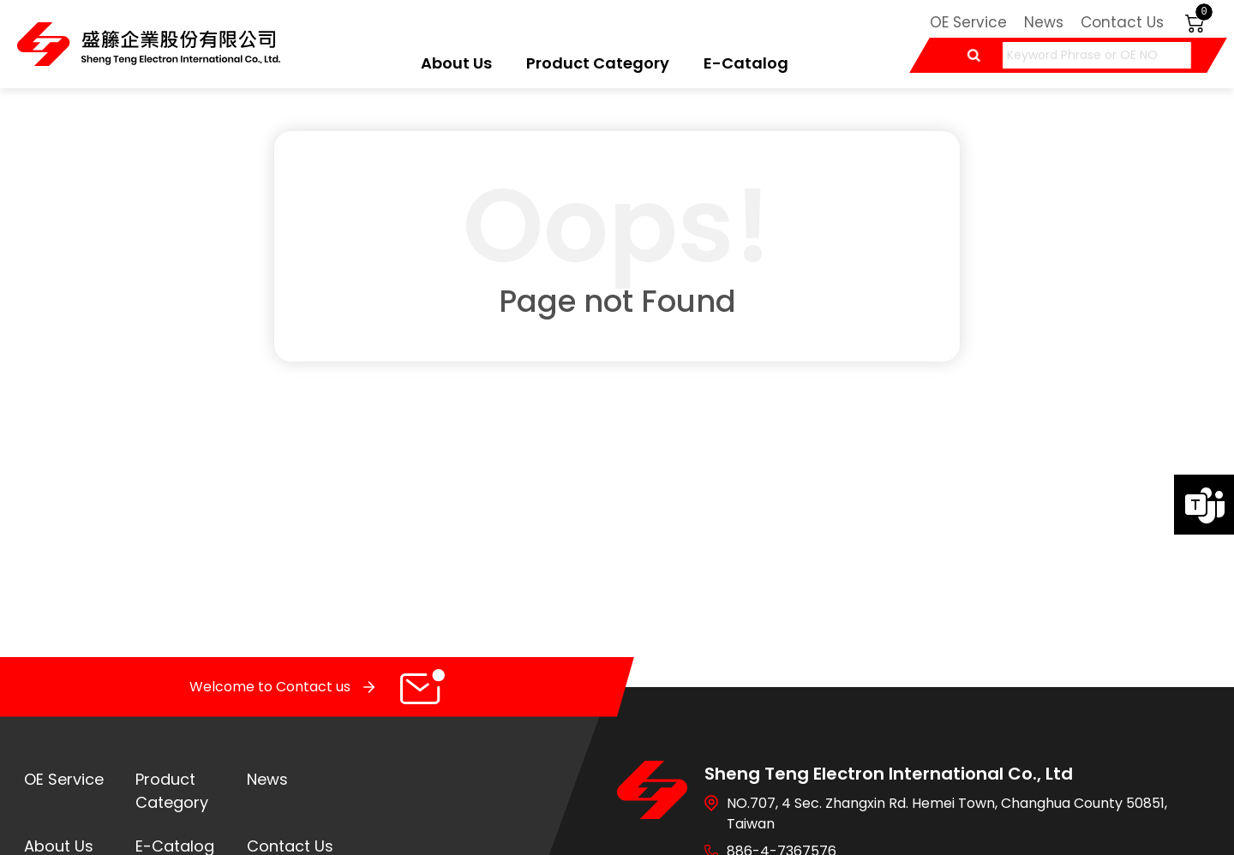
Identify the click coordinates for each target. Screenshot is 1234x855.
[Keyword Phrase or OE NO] (1097, 55)
